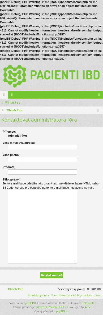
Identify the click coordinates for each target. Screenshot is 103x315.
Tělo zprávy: (11, 179)
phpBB (29, 303)
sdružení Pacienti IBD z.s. (52, 307)
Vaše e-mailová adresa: (19, 142)
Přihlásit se (12, 102)
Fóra (5, 96)
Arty (87, 307)
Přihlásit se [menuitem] (100, 96)
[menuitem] (80, 295)
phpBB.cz (62, 311)
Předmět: (9, 167)
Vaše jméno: (11, 154)
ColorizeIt (87, 303)
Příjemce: (9, 131)
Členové (13, 96)
